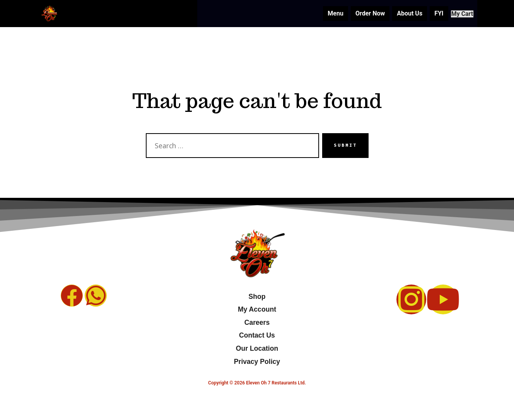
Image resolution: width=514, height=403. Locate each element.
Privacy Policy (257, 361)
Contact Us (257, 335)
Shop (256, 296)
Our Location (257, 348)
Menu (329, 13)
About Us (402, 13)
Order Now (363, 13)
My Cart (459, 13)
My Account (257, 309)
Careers (257, 322)
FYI (431, 13)
